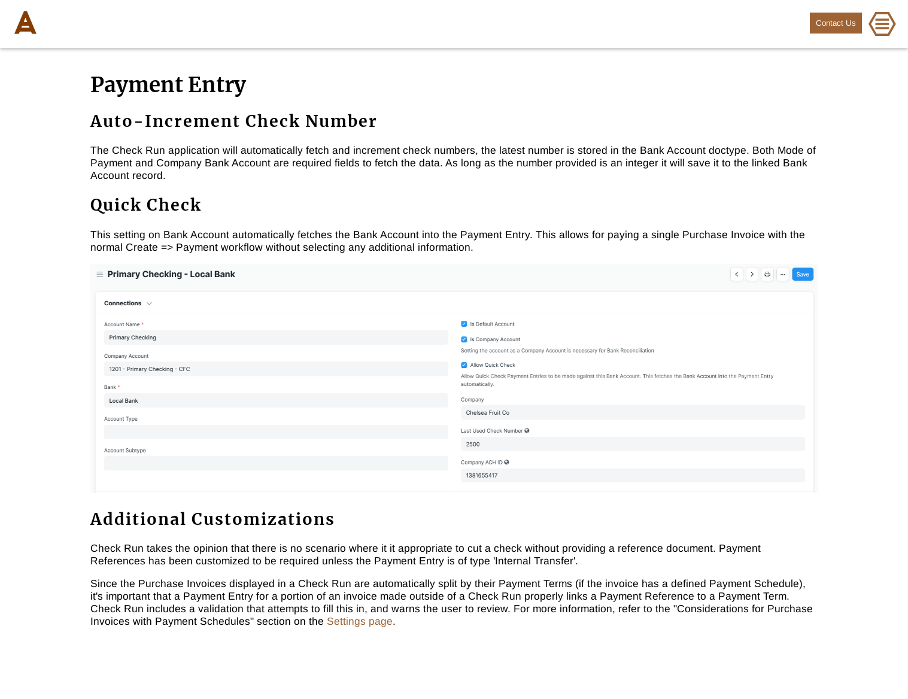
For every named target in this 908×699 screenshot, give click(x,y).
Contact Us (836, 23)
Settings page (360, 621)
